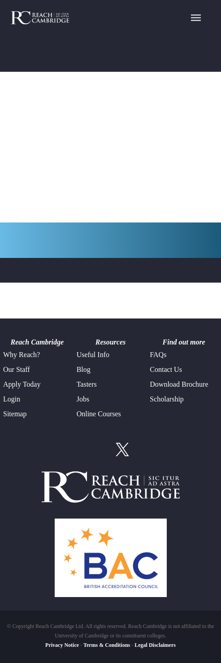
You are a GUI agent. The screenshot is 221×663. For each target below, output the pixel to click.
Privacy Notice (62, 645)
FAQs (158, 354)
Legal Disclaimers (155, 645)
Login (11, 399)
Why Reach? (21, 354)
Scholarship (167, 399)
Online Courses (99, 414)
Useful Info (93, 354)
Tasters (87, 384)
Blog (84, 369)
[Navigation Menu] (196, 17)
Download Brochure (179, 384)
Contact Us (166, 369)
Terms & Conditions (106, 645)
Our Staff (16, 369)
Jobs (83, 399)
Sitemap (14, 414)
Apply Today (21, 384)
